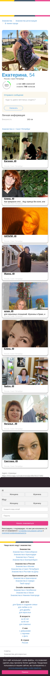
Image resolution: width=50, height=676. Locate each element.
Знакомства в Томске (25, 557)
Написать (13, 108)
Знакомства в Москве (25, 566)
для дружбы (25, 610)
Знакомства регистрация (26, 21)
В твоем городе (11, 23)
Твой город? (25, 583)
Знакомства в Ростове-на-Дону (25, 572)
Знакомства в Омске (25, 593)
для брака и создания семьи (25, 604)
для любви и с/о (25, 607)
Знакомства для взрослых (15, 654)
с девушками (25, 631)
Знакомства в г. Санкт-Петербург (16, 129)
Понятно (25, 672)
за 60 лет (25, 622)
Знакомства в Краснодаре (25, 554)
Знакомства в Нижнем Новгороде (25, 595)
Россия (25, 643)
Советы (7, 651)
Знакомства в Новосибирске (25, 552)
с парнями (25, 633)
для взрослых (25, 612)
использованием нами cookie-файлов (25, 668)
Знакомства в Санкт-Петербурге (25, 569)
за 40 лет (25, 619)
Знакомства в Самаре (25, 581)
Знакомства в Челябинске (25, 590)
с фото (25, 636)
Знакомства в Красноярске (25, 578)
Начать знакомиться (25, 523)
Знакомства (7, 21)
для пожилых (25, 624)
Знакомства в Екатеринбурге (25, 560)
